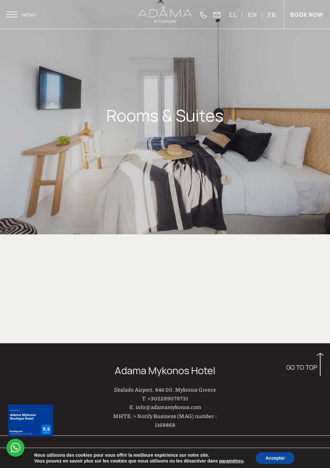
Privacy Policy (308, 450)
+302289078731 (168, 398)
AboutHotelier (198, 450)
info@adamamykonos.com (168, 406)
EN (253, 14)
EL (233, 14)
